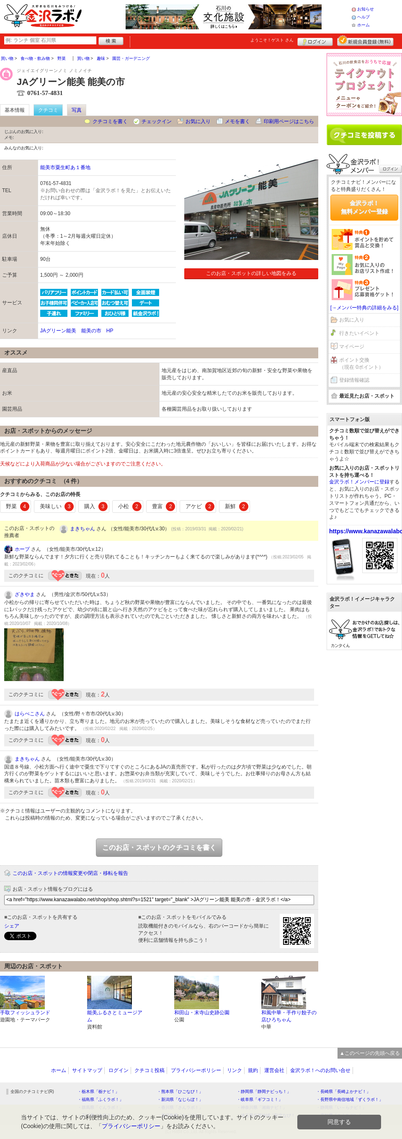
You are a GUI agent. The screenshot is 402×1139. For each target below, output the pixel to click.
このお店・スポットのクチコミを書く (159, 847)
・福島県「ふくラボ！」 (100, 1099)
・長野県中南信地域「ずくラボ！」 (349, 1099)
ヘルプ (363, 17)
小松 (130, 506)
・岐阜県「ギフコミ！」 (260, 1099)
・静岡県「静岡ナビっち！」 (264, 1091)
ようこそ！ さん (272, 40)
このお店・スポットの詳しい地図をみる (251, 273)
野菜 (17, 506)
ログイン (315, 40)
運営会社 (274, 1070)
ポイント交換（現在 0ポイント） (361, 363)
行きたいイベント (359, 333)
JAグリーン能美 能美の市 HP (76, 331)
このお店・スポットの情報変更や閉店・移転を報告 (70, 873)
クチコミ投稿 (149, 1070)
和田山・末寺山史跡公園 (201, 1013)
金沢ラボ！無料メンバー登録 (364, 207)
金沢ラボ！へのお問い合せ (320, 1070)
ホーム (363, 25)
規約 (253, 1070)
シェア (11, 926)
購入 (96, 506)
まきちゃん (82, 529)
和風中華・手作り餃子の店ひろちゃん (289, 1016)
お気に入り (198, 121)
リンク (234, 1070)
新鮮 (236, 506)
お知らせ (365, 9)
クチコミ (48, 110)
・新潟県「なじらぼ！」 (180, 1099)
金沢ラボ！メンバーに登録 (359, 482)
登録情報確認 (354, 380)
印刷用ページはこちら (289, 121)
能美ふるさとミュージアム (114, 1016)
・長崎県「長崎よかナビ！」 (343, 1091)
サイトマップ (87, 1070)
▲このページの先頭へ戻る (370, 1053)
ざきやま (25, 594)
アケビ (200, 506)
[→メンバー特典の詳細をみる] (364, 308)
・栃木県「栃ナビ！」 (98, 1091)
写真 (77, 110)
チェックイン (157, 121)
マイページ (351, 347)
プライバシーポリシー (196, 1070)
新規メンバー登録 (365, 40)
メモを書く (237, 121)
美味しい (57, 506)
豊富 (163, 506)
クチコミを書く (110, 121)
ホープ (22, 549)
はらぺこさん (30, 714)
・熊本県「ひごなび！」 (180, 1091)
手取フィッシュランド (25, 1013)
